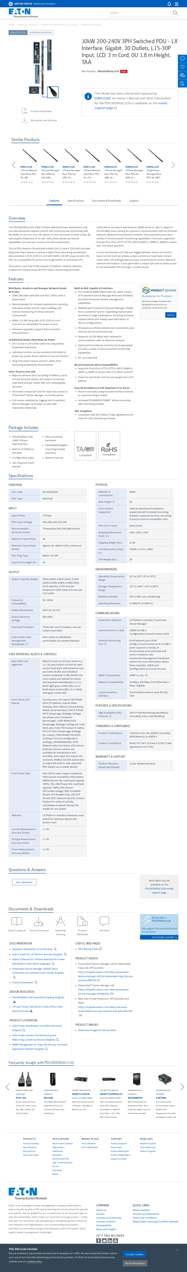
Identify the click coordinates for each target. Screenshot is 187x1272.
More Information (135, 1263)
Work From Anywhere (62, 1143)
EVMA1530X (102, 98)
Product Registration (121, 1155)
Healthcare (57, 1151)
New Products (30, 1147)
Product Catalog (28, 24)
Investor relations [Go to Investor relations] (106, 1221)
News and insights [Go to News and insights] (106, 1229)
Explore (170, 314)
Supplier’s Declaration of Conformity (32, 949)
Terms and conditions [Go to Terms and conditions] (145, 1217)
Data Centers (58, 1147)
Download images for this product (97, 1030)
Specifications (76, 200)
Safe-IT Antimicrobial (62, 1162)
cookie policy (34, 1261)
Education (57, 1155)
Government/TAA (60, 1158)
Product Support (119, 1143)
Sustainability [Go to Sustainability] (103, 1225)
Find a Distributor (90, 1147)
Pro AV (55, 1166)
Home (12, 24)
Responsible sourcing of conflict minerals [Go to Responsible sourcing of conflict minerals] (155, 1221)
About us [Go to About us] (101, 1210)
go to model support (164, 937)
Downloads (116, 1147)
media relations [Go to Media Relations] (141, 1210)
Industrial (57, 1170)
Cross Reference (147, 1147)
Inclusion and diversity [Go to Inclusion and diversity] (108, 1217)
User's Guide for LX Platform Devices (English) (37, 954)
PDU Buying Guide (88, 948)
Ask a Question (24, 882)
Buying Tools (29, 1151)
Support (134, 200)
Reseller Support (148, 1143)
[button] (176, 4)
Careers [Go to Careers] (100, 1213)
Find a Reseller (88, 1143)
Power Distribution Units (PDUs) (60, 24)
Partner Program (148, 1151)
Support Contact (119, 1158)
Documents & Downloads (106, 200)
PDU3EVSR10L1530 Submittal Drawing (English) (38, 997)
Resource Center (31, 1155)
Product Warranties (120, 1151)
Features (54, 200)
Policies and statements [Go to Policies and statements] (146, 1213)
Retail (55, 1174)
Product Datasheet (23, 982)
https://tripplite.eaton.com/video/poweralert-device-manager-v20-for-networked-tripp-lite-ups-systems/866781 (105, 976)
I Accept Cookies (134, 1254)
